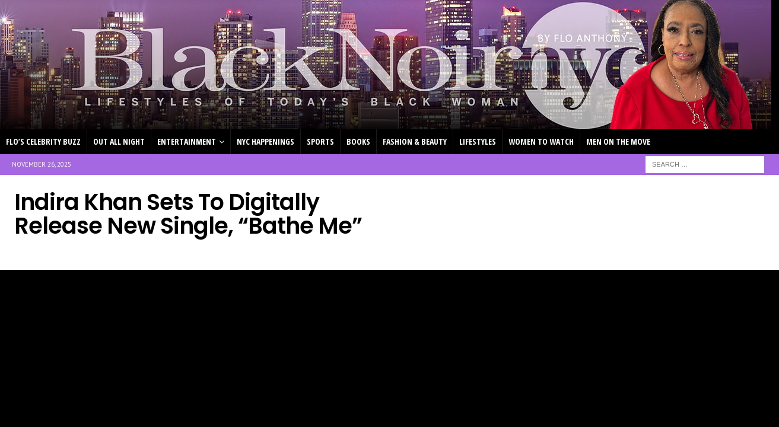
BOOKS (358, 141)
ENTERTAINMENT (186, 141)
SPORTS (320, 141)
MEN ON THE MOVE (618, 141)
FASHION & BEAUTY (415, 141)
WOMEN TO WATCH (541, 141)
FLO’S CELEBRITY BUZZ (43, 141)
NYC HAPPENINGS (265, 141)
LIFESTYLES (477, 141)
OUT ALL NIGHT (119, 141)
